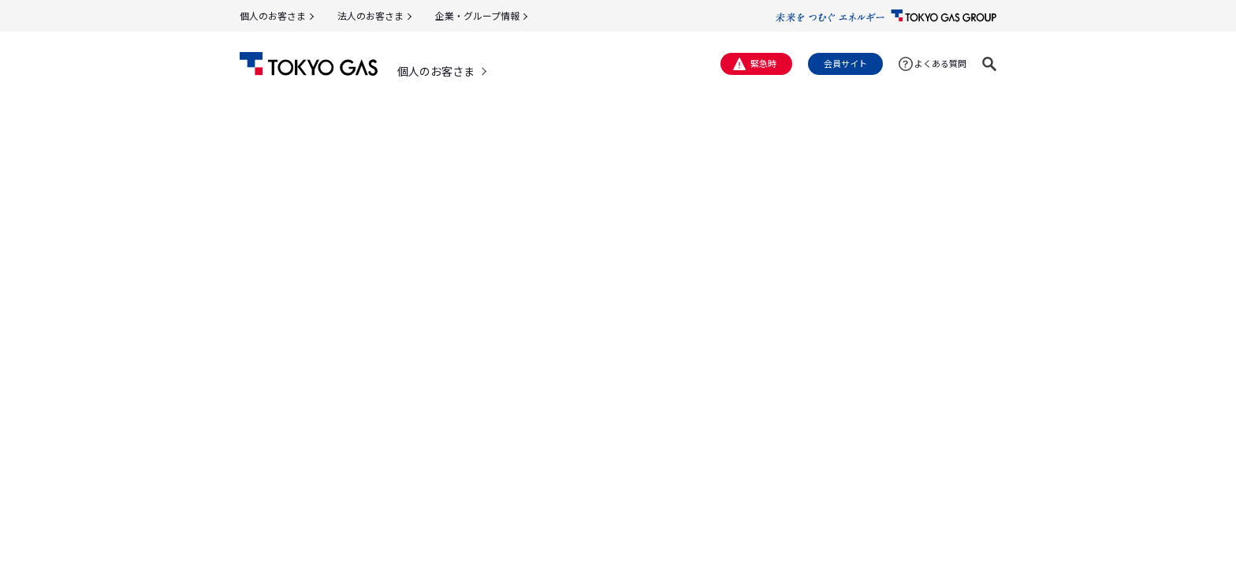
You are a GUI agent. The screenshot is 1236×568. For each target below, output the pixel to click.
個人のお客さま (273, 15)
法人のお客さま (370, 15)
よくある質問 (940, 63)
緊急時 (763, 63)
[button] (989, 64)
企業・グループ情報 (477, 15)
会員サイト (845, 63)
